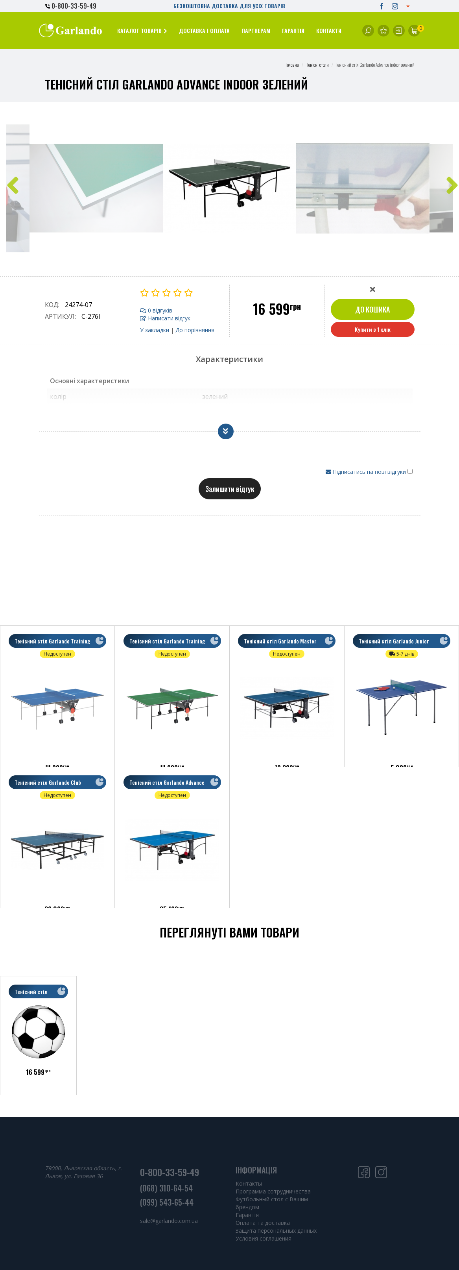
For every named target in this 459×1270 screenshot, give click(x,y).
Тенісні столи (318, 64)
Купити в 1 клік (373, 329)
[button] (142, 30)
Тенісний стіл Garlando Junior (395, 642)
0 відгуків (156, 310)
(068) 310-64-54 (166, 1188)
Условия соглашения (263, 1238)
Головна (292, 64)
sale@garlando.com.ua (169, 1220)
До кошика (372, 309)
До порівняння (194, 330)
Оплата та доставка (263, 1222)
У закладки (154, 330)
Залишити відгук (229, 489)
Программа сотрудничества (273, 1191)
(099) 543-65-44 (167, 1202)
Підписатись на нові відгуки (366, 471)
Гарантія (247, 1215)
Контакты (249, 1183)
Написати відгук (165, 318)
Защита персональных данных (276, 1230)
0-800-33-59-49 (70, 6)
